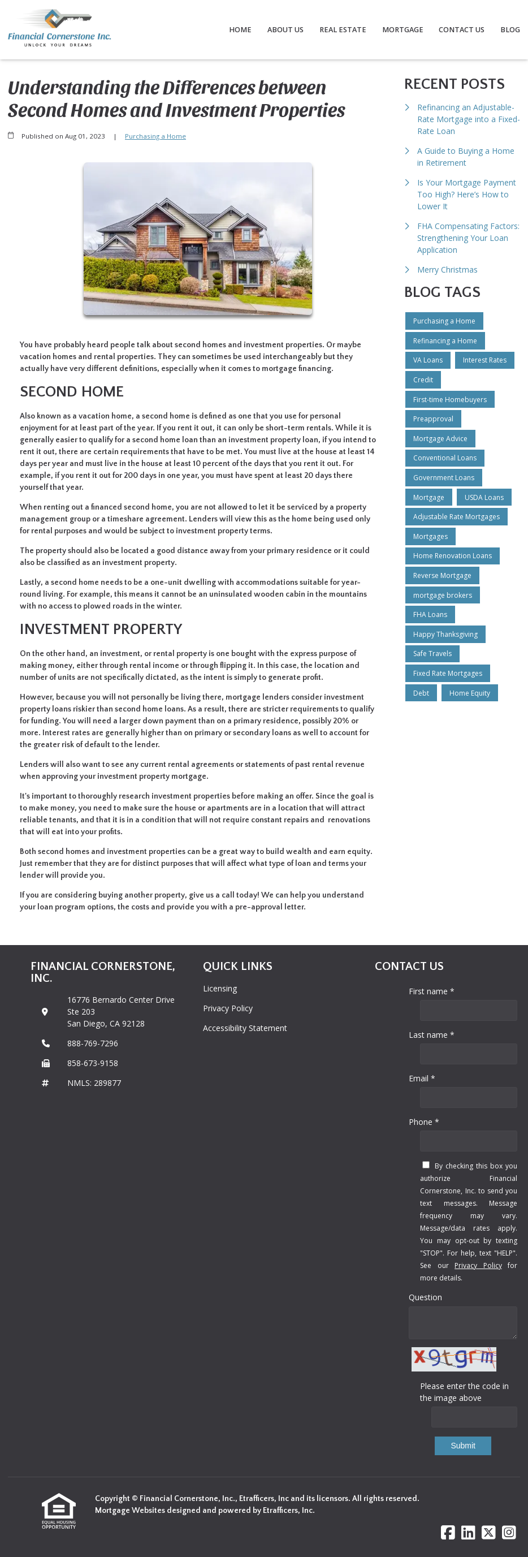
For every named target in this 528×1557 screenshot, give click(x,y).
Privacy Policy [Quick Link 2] (228, 1008)
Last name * (432, 1034)
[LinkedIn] (468, 1533)
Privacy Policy (478, 1265)
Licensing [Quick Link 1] (220, 988)
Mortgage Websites (131, 1510)
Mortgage (402, 29)
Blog (510, 29)
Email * (422, 1078)
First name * (432, 991)
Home (240, 29)
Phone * (424, 1121)
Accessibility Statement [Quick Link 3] (245, 1028)
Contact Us (461, 29)
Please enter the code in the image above (464, 1392)
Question (425, 1297)
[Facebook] (448, 1533)
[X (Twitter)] (489, 1533)
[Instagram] (509, 1533)
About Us (285, 29)
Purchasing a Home (155, 136)
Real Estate (342, 29)
